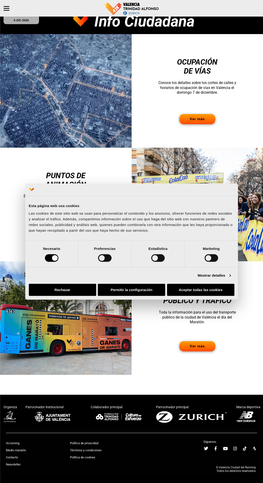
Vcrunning (12, 443)
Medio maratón (16, 450)
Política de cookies (82, 457)
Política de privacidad (84, 443)
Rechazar (62, 290)
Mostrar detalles (211, 276)
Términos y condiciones (86, 450)
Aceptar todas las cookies (200, 290)
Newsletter (13, 464)
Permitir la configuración (131, 290)
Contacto (12, 457)
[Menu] (6, 8)
